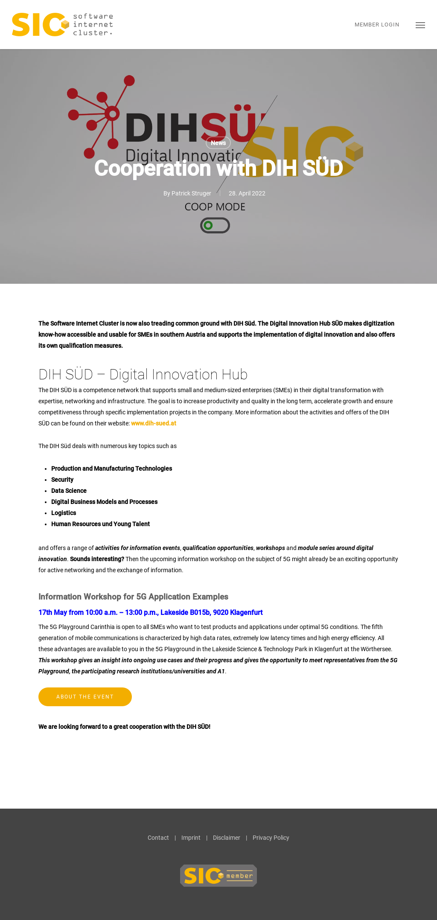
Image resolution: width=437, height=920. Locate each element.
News (218, 143)
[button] (420, 24)
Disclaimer (226, 837)
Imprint (191, 837)
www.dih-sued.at (153, 423)
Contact (158, 837)
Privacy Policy (271, 837)
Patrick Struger (191, 193)
